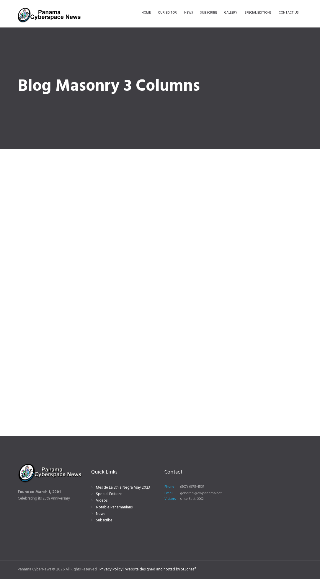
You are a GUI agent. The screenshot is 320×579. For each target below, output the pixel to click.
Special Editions (109, 494)
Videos (101, 500)
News (100, 514)
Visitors (170, 499)
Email (168, 493)
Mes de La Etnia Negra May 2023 (123, 487)
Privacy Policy (111, 569)
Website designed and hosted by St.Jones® (160, 569)
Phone (169, 487)
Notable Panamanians (114, 507)
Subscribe (104, 520)
